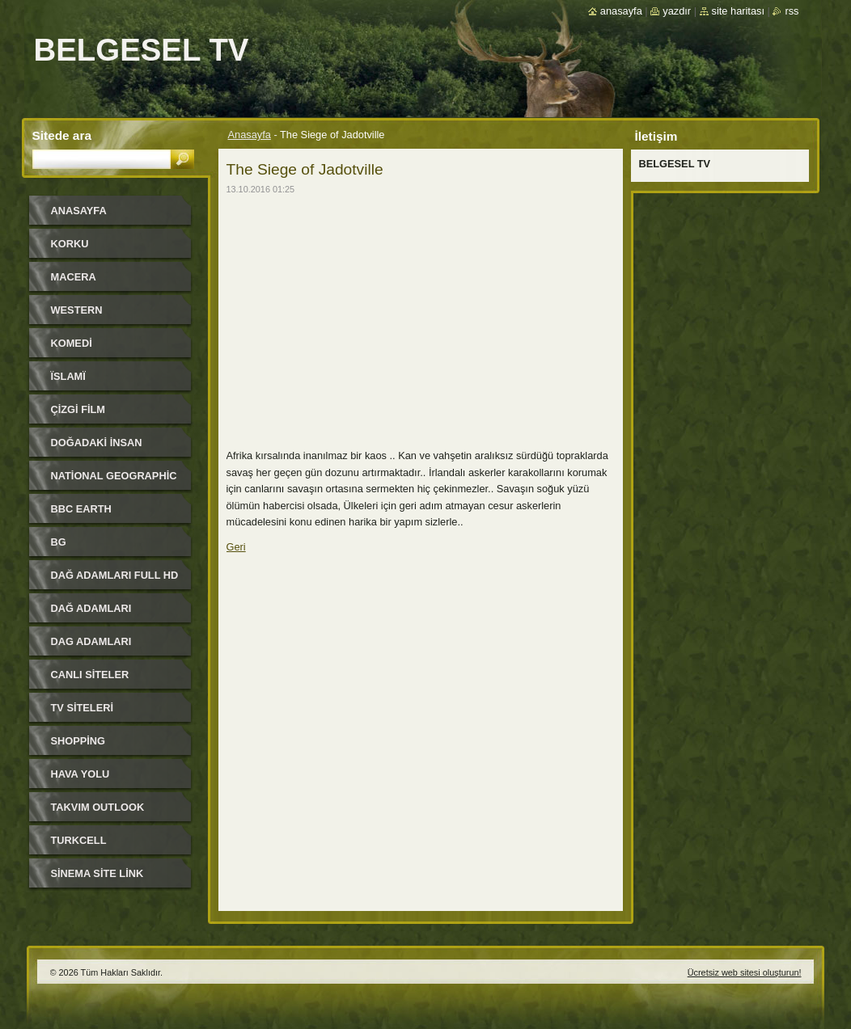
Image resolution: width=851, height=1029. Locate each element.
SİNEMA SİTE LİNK (97, 873)
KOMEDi (71, 343)
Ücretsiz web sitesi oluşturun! (745, 972)
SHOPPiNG (78, 741)
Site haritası (738, 11)
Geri (236, 547)
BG (58, 542)
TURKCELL (79, 840)
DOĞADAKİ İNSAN (96, 442)
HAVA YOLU (80, 774)
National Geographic (114, 476)
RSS (791, 11)
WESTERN (77, 310)
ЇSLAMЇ (68, 376)
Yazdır (677, 11)
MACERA (73, 277)
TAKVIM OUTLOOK (98, 807)
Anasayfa (249, 135)
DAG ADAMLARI (91, 641)
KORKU (70, 244)
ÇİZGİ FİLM (78, 409)
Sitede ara (61, 135)
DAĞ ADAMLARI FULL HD (115, 575)
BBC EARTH (81, 509)
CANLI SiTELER (90, 674)
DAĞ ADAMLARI (91, 608)
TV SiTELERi (82, 708)
